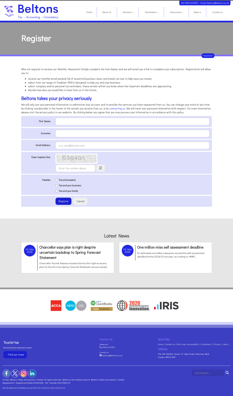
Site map (181, 344)
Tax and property (66, 179)
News (197, 12)
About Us (106, 12)
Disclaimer (206, 344)
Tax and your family (67, 190)
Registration (208, 55)
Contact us (217, 12)
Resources (176, 12)
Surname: (46, 133)
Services (128, 12)
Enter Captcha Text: (41, 157)
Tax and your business (68, 185)
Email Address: (43, 145)
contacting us (117, 108)
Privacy (217, 344)
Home (89, 12)
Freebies (46, 179)
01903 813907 (191, 3)
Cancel (80, 201)
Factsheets (151, 12)
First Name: (45, 121)
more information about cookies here (51, 387)
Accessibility (193, 344)
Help (225, 344)
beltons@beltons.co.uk (218, 3)
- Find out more (15, 354)
